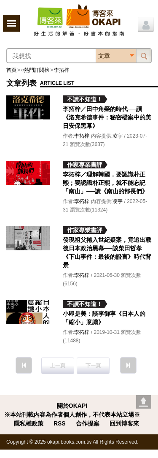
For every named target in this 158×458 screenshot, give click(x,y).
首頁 (11, 70)
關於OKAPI (72, 405)
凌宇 (117, 136)
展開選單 (11, 23)
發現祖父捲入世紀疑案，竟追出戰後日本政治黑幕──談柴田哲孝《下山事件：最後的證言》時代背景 (107, 252)
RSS (60, 423)
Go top (143, 402)
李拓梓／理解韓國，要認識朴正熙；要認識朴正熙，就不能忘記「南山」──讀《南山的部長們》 (105, 183)
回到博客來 (124, 423)
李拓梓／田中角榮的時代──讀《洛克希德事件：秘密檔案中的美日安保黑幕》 (107, 117)
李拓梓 (61, 70)
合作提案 (87, 423)
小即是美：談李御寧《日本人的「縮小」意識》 (104, 317)
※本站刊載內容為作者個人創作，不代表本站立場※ (72, 414)
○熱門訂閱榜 (35, 70)
